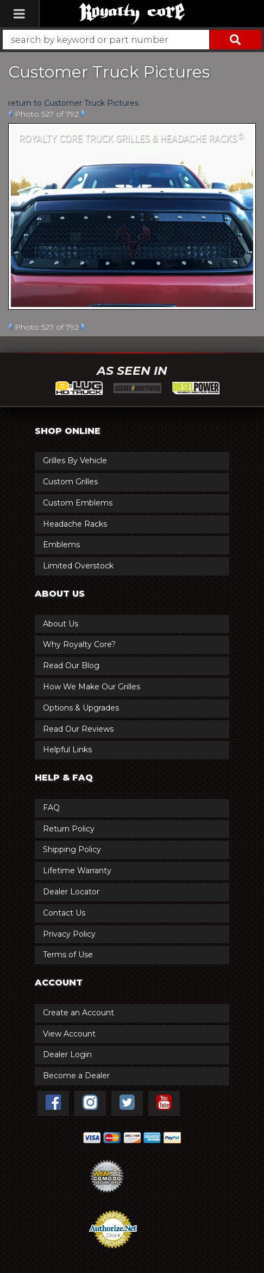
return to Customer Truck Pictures (73, 103)
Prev (10, 113)
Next (83, 113)
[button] (132, 39)
